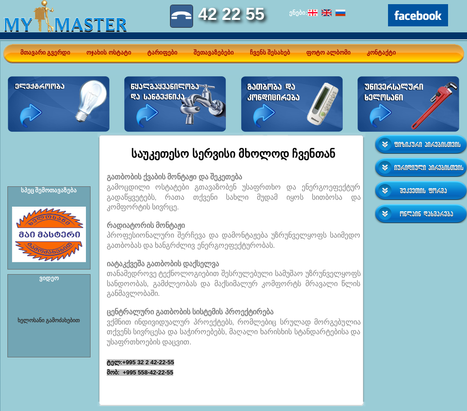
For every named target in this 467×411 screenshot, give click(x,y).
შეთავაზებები (214, 52)
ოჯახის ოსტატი (108, 52)
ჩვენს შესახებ (270, 52)
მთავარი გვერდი (45, 52)
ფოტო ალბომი (328, 52)
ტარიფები (162, 52)
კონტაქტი (381, 52)
